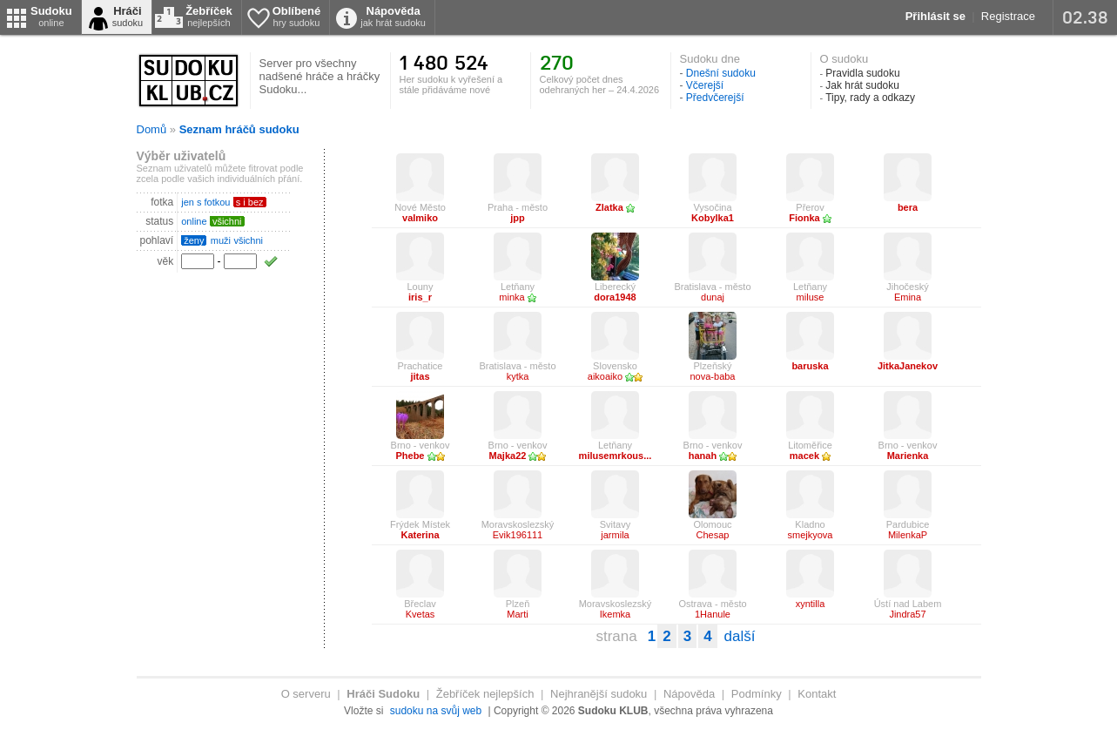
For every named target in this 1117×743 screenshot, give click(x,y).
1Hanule (712, 614)
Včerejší (704, 85)
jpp (517, 218)
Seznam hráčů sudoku (239, 129)
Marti (517, 614)
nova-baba (713, 376)
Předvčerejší (715, 97)
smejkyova (810, 535)
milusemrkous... (615, 455)
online (193, 221)
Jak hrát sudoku (862, 85)
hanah (713, 455)
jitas (419, 376)
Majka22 (518, 455)
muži (221, 240)
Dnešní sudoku (721, 73)
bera (908, 207)
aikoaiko (615, 376)
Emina (907, 297)
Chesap (713, 535)
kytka (518, 376)
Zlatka (615, 207)
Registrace (1008, 16)
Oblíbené (297, 16)
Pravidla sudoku (862, 73)
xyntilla (810, 603)
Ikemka (615, 614)
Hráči (127, 16)
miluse (810, 297)
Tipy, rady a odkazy (870, 97)
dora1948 (615, 297)
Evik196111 (518, 535)
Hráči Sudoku (383, 693)
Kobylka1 (712, 218)
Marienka (908, 455)
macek (810, 455)
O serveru (306, 693)
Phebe (419, 455)
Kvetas (420, 614)
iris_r (420, 297)
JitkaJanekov (908, 366)
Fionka (810, 218)
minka (517, 297)
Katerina (419, 535)
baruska (809, 366)
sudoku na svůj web (435, 711)
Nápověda (393, 16)
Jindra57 (907, 614)
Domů (152, 129)
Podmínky (756, 693)
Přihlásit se (935, 16)
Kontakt (816, 693)
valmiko (420, 218)
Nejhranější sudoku (598, 693)
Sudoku (51, 16)
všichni (248, 240)
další (740, 636)
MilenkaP (907, 535)
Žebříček (208, 16)
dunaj (712, 297)
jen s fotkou (205, 202)
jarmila (615, 535)
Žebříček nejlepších (485, 693)
